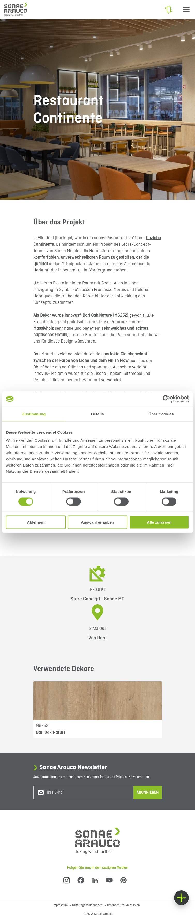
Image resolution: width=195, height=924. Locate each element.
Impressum (61, 905)
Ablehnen (35, 522)
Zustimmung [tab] (34, 413)
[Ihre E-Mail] (68, 792)
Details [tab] (97, 413)
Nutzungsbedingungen (87, 905)
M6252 (42, 725)
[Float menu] (181, 897)
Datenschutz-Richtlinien (123, 905)
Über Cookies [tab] (161, 413)
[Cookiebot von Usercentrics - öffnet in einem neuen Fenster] (166, 399)
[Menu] (186, 9)
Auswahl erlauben (97, 522)
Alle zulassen (159, 522)
